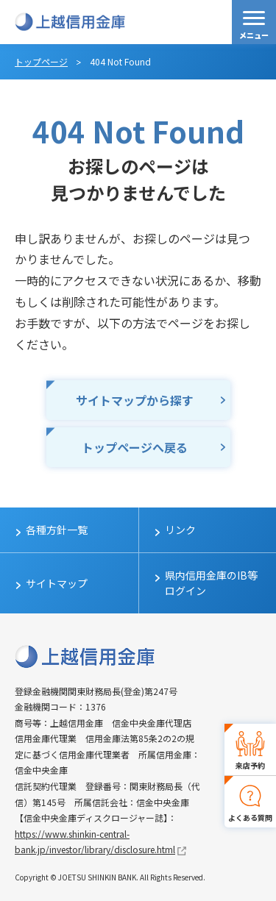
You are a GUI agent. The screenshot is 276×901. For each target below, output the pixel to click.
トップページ (41, 61)
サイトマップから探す (135, 400)
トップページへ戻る (135, 447)
